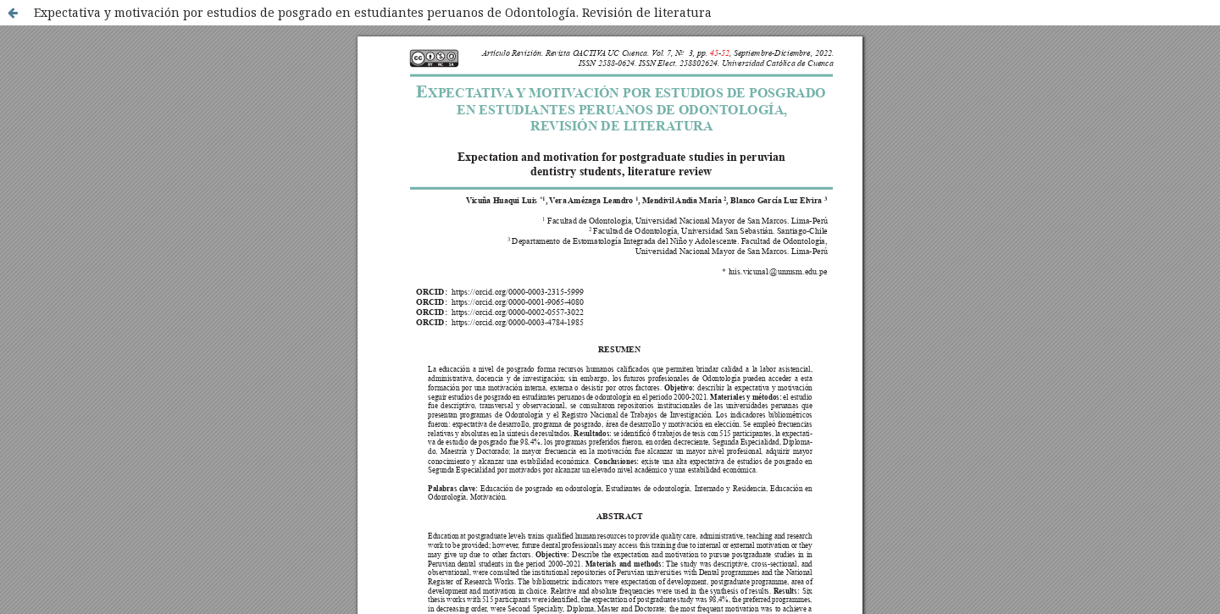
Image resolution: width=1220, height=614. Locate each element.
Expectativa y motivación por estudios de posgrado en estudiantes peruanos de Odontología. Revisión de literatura (373, 12)
